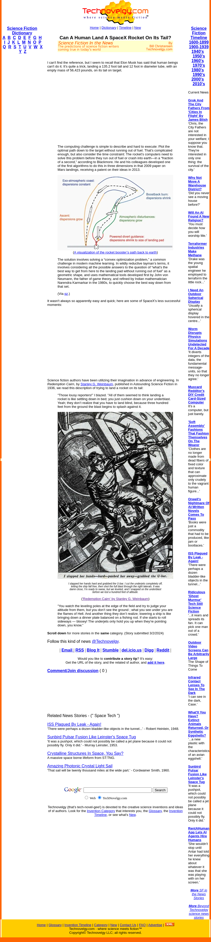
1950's (198, 56)
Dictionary (109, 28)
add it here (156, 662)
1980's (197, 70)
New (137, 28)
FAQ (142, 925)
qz (66, 294)
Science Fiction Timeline (198, 33)
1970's (198, 65)
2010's (198, 84)
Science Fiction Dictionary (22, 30)
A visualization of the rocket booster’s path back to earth (115, 252)
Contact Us (128, 925)
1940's (197, 51)
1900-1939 (199, 47)
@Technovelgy (105, 641)
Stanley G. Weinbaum (96, 384)
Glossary (155, 811)
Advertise (155, 925)
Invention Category (101, 811)
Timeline (125, 28)
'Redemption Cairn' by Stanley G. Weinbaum (115, 599)
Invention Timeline (78, 925)
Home (94, 28)
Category (101, 925)
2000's (197, 79)
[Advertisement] (22, 135)
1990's (198, 74)
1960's (197, 61)
